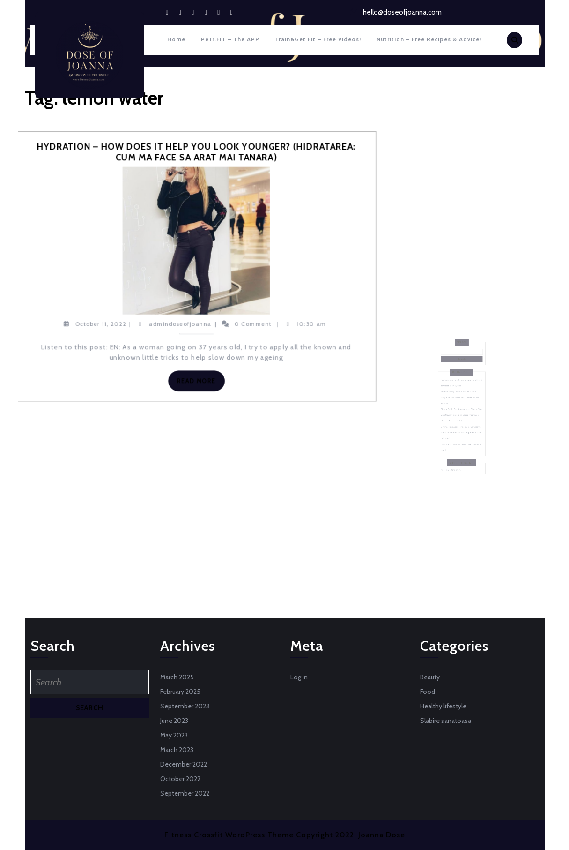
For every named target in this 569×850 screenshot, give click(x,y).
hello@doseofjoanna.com (402, 12)
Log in (299, 677)
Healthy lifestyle (443, 706)
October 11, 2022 (100, 323)
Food (427, 691)
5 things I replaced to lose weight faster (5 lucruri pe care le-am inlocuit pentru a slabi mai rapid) (461, 423)
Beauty (430, 677)
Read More (200, 383)
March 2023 (176, 749)
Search (461, 369)
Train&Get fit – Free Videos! (318, 39)
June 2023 (174, 720)
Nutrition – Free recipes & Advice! (429, 39)
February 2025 (180, 691)
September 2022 (184, 793)
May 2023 (174, 735)
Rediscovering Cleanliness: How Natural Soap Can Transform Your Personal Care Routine (460, 402)
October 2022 (180, 779)
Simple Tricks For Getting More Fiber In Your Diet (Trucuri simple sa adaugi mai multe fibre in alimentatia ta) (461, 412)
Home (176, 39)
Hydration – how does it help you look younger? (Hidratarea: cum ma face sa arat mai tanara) (196, 152)
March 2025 (177, 677)
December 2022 (183, 764)
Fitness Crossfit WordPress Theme (229, 834)
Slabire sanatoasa (445, 720)
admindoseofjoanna (180, 323)
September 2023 (184, 706)
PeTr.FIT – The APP (230, 39)
